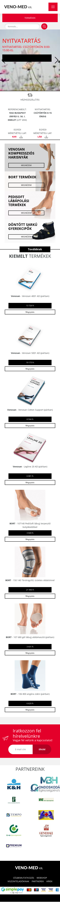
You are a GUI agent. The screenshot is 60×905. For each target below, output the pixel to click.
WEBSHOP (42, 877)
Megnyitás (30, 312)
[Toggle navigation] (53, 7)
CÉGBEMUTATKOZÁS (23, 877)
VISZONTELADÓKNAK (18, 881)
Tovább (27, 58)
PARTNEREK (38, 881)
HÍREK (49, 881)
